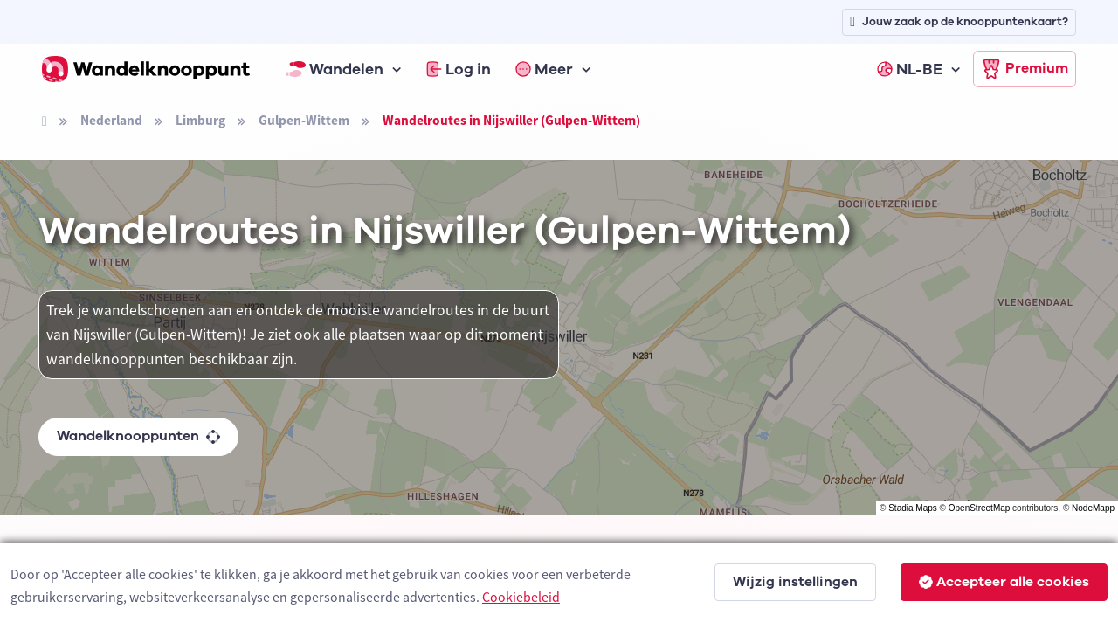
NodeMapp (1093, 508)
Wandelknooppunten (138, 436)
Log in (458, 69)
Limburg (200, 120)
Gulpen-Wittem (304, 120)
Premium (1024, 69)
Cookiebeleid (521, 596)
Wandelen (334, 69)
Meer (544, 69)
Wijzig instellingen (795, 581)
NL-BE (909, 69)
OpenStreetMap (980, 508)
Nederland (111, 120)
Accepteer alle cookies (1004, 581)
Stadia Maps (912, 508)
